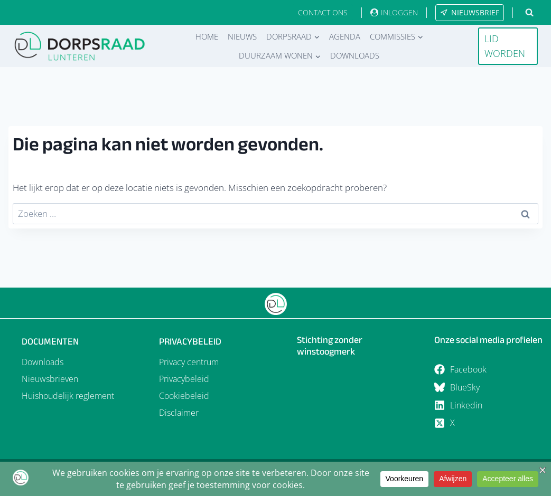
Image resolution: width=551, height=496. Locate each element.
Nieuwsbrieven (50, 379)
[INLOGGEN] (394, 12)
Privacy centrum (189, 362)
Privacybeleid (184, 379)
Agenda (344, 36)
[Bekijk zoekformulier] (529, 13)
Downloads (354, 55)
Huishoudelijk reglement (68, 396)
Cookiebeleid (184, 396)
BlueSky (465, 387)
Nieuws (242, 36)
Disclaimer (179, 412)
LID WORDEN (504, 46)
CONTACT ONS (323, 12)
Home (206, 36)
